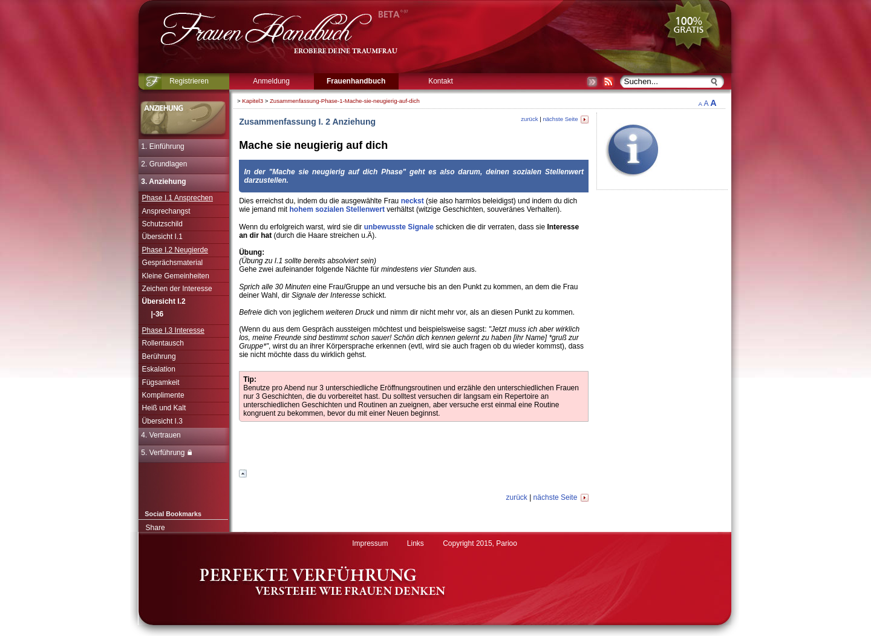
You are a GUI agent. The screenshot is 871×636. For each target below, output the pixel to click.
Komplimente (163, 395)
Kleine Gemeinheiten (175, 276)
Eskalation (158, 369)
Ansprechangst (166, 211)
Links (415, 543)
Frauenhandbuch (356, 81)
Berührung (159, 356)
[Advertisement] (767, 275)
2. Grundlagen (164, 164)
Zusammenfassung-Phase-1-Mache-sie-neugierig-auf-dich (345, 100)
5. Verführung (166, 452)
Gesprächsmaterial (172, 262)
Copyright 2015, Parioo (480, 543)
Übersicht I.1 (162, 236)
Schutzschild (162, 224)
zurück (529, 119)
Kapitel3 (252, 100)
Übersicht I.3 (162, 421)
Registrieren (189, 81)
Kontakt (440, 81)
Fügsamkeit (161, 382)
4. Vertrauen (160, 435)
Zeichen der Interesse (177, 288)
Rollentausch (163, 343)
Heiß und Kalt (164, 408)
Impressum (370, 543)
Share (155, 527)
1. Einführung (162, 146)
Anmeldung (271, 81)
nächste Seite (566, 119)
